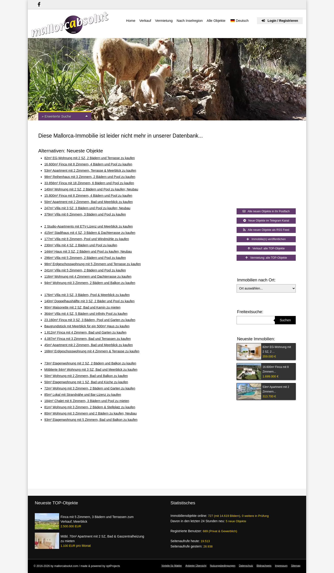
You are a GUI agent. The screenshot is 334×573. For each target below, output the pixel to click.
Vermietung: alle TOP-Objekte (266, 257)
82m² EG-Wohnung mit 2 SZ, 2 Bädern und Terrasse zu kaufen (89, 158)
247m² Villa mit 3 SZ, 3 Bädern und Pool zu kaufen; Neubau (87, 208)
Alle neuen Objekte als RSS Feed (266, 230)
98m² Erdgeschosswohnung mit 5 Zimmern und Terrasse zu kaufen (92, 264)
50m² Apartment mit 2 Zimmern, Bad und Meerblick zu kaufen (88, 202)
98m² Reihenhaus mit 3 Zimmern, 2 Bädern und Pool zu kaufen (89, 177)
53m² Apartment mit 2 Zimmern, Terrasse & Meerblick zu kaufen (90, 170)
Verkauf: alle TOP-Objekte (266, 248)
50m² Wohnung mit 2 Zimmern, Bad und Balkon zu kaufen (86, 376)
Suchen (285, 320)
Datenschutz (246, 565)
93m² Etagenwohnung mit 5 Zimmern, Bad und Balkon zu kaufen (91, 420)
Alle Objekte (216, 21)
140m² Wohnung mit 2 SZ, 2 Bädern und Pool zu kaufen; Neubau (91, 189)
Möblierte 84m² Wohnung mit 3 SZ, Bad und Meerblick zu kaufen (90, 369)
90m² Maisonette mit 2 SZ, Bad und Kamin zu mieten (82, 307)
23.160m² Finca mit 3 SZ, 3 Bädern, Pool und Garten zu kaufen (89, 320)
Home (130, 21)
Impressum (281, 565)
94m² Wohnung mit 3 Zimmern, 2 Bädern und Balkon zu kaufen (89, 283)
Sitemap (295, 565)
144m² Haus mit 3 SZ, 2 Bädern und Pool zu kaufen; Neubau (88, 251)
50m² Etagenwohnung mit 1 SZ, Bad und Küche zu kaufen (86, 382)
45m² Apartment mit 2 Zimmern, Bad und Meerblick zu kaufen (88, 345)
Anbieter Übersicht (195, 565)
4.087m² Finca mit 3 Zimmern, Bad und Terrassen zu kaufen (87, 339)
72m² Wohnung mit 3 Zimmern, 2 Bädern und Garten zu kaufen (89, 388)
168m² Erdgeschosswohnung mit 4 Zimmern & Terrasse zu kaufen (91, 351)
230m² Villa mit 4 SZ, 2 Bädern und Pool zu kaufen (80, 245)
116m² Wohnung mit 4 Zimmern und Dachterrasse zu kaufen (88, 276)
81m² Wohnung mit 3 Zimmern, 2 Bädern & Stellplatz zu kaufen (89, 407)
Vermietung (164, 21)
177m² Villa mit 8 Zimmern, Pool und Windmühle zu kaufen (86, 239)
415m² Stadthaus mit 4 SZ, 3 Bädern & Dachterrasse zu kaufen (89, 233)
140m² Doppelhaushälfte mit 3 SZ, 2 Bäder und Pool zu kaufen (89, 301)
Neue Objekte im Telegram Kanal (266, 220)
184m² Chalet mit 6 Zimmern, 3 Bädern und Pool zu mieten (86, 401)
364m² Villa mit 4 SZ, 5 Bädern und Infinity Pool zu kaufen (86, 313)
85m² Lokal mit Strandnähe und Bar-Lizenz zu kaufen (82, 394)
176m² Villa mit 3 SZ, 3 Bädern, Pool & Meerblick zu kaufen (87, 295)
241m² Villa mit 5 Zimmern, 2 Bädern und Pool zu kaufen (85, 270)
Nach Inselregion (190, 21)
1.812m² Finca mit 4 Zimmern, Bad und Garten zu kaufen (85, 332)
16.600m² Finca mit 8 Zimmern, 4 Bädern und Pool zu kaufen (88, 164)
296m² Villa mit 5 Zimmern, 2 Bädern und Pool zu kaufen (85, 258)
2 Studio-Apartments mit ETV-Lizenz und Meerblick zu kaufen (88, 226)
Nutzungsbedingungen (222, 565)
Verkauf (145, 21)
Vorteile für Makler (171, 565)
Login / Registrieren (280, 21)
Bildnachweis (264, 565)
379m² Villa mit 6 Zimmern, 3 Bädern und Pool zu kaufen (85, 214)
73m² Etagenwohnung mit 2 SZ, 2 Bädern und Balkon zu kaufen (90, 363)
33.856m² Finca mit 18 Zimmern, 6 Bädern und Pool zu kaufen (89, 183)
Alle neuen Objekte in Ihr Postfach (266, 211)
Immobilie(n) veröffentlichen (266, 239)
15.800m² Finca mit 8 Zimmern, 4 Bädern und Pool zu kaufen (88, 195)
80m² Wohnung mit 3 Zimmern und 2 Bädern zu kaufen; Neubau (90, 413)
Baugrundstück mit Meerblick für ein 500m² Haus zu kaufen (86, 326)
